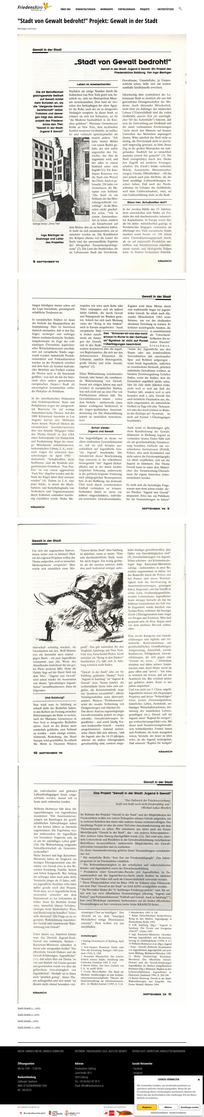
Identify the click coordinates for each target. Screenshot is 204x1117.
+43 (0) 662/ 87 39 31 (89, 1081)
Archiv (21, 1051)
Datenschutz (139, 1051)
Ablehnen (168, 1107)
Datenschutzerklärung (159, 1112)
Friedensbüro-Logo (97, 1051)
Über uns (66, 9)
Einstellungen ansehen (190, 1107)
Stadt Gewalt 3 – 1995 (29, 1027)
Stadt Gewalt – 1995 (28, 1021)
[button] (198, 1079)
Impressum (153, 1051)
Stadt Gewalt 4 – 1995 (29, 1008)
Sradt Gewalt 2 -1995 (28, 1014)
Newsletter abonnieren (172, 1051)
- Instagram (137, 1073)
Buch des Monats (118, 1051)
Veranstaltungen (85, 9)
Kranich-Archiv (34, 1051)
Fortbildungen (126, 9)
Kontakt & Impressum (177, 1112)
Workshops (106, 9)
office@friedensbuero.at (92, 1085)
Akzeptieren (146, 1107)
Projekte (145, 9)
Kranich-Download (53, 1051)
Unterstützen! (164, 9)
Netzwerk (80, 1051)
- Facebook (137, 1068)
